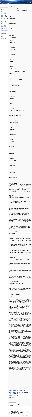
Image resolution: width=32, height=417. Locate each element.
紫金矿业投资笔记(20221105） (12, 397)
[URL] (9, 412)
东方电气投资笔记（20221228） (12, 393)
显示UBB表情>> (21, 412)
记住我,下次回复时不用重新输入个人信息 (15, 411)
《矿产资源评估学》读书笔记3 (4, 28)
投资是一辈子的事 (2, 9)
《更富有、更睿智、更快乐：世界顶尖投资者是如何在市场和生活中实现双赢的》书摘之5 (17, 390)
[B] (15, 412)
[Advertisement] (13, 11)
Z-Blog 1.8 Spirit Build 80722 (28, 415)
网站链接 (17, 403)
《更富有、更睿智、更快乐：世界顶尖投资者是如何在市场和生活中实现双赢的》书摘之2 (17, 392)
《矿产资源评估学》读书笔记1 (4, 15)
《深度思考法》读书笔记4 (3, 14)
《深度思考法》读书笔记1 (3, 27)
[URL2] (10, 412)
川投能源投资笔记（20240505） (4, 8)
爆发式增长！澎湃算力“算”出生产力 (4, 30)
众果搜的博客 (16, 1)
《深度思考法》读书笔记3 (3, 26)
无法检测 (2, 35)
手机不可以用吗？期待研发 (3, 33)
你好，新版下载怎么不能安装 (3, 38)
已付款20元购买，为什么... (3, 34)
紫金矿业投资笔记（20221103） (12, 398)
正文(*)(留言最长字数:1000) (11, 405)
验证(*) (16, 404)
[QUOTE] (19, 412)
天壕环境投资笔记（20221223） (12, 395)
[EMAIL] (12, 412)
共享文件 (2, 36)
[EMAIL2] (14, 412)
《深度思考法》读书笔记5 (3, 13)
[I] (16, 412)
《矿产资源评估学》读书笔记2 (4, 16)
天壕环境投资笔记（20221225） (12, 394)
